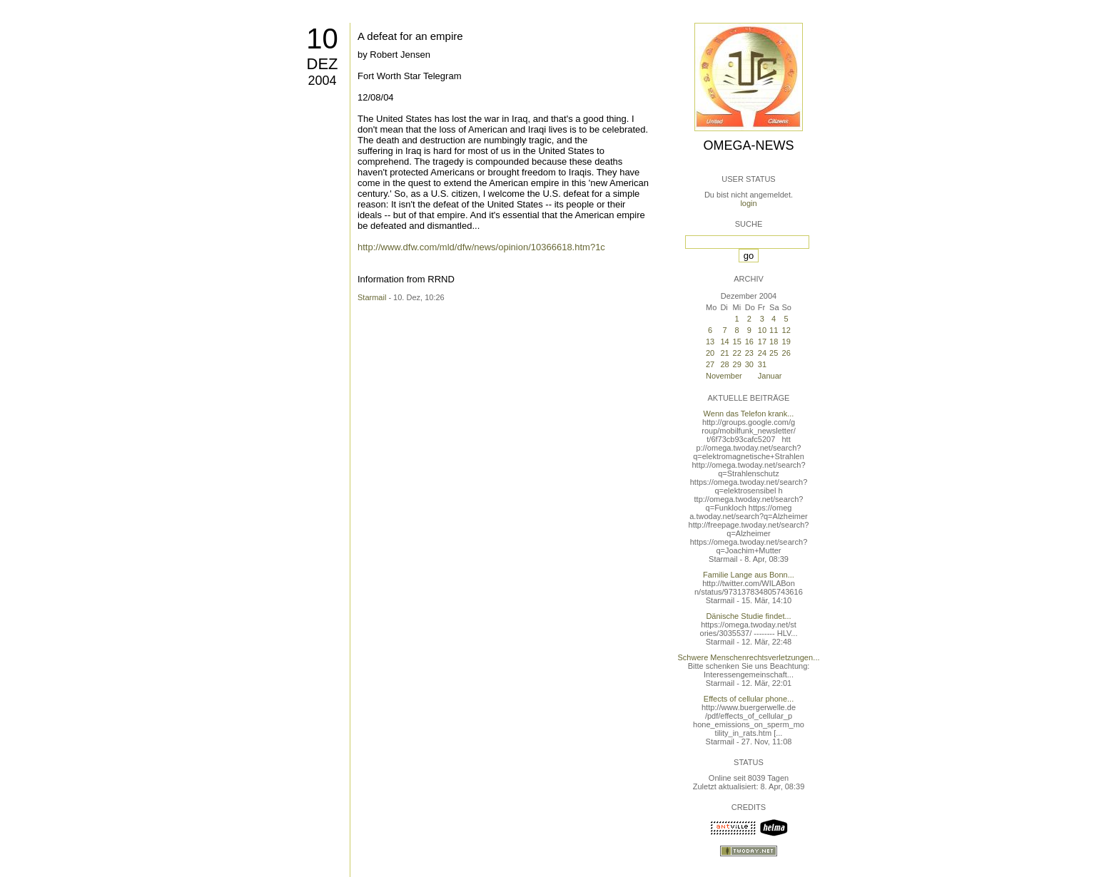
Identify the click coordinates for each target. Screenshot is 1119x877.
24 (762, 353)
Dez (322, 64)
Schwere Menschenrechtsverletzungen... (749, 657)
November (724, 375)
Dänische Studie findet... (748, 616)
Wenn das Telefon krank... (749, 413)
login (748, 203)
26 (786, 353)
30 (749, 364)
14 (724, 341)
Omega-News (748, 145)
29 (737, 364)
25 (773, 353)
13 (710, 341)
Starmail (372, 297)
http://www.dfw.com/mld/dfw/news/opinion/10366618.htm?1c (481, 247)
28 (724, 364)
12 (786, 330)
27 (710, 364)
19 (786, 341)
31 (762, 364)
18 (773, 341)
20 (710, 353)
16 (749, 341)
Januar (770, 375)
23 (749, 353)
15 (737, 341)
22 (737, 353)
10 (322, 38)
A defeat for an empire (410, 36)
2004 (322, 80)
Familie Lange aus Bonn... (748, 574)
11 (773, 330)
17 (762, 341)
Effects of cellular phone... (749, 698)
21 (724, 353)
